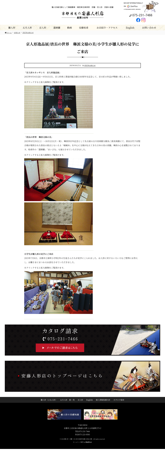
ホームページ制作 (78, 442)
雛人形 (11, 27)
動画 (69, 27)
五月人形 (27, 27)
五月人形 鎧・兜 (67, 400)
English (130, 27)
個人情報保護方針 (103, 400)
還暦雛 (56, 27)
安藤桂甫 (83, 27)
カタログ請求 (118, 400)
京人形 (42, 27)
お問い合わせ (149, 27)
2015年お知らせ (89, 65)
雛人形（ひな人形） (49, 400)
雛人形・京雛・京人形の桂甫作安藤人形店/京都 (78, 439)
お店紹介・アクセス (107, 27)
